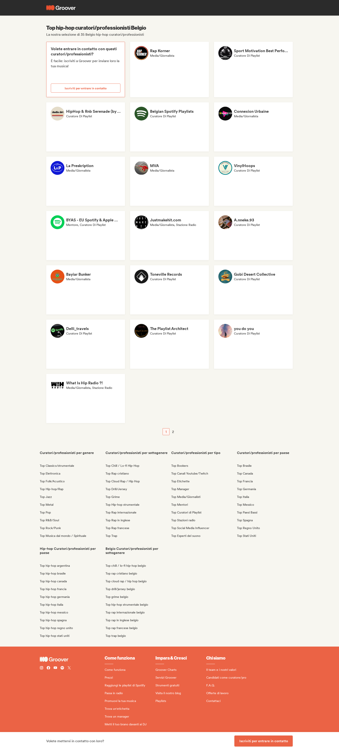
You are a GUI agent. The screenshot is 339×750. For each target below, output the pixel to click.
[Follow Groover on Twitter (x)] (69, 668)
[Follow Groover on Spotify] (62, 668)
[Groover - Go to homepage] (72, 659)
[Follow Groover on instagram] (41, 668)
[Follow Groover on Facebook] (48, 668)
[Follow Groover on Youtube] (55, 668)
